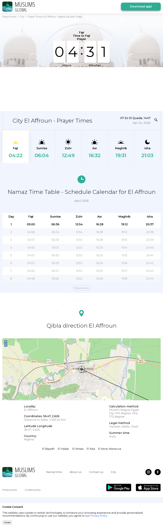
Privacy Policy (99, 515)
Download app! (141, 6)
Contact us (96, 472)
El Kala (91, 448)
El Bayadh (48, 448)
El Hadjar (63, 448)
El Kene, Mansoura (109, 448)
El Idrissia (77, 448)
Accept (7, 522)
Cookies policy (33, 489)
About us (75, 472)
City (22, 16)
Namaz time (54, 472)
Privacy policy (9, 489)
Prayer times (9, 16)
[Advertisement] (60, 88)
